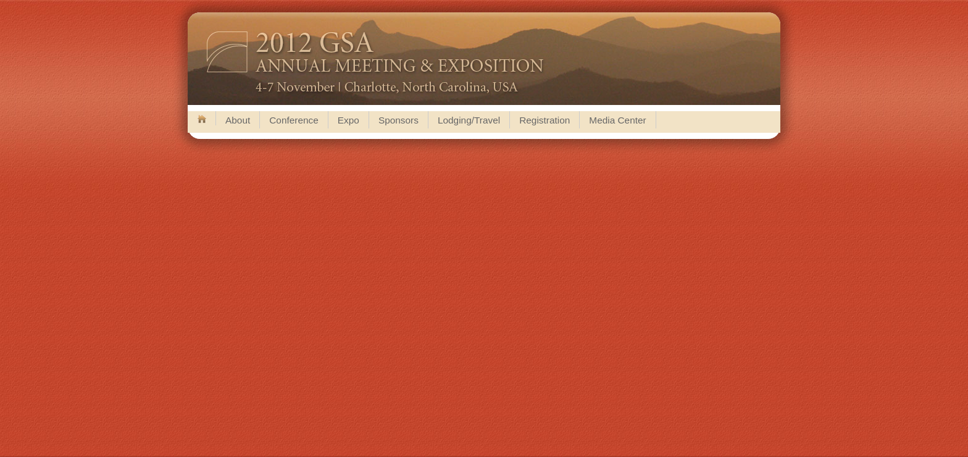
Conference (294, 120)
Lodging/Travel (469, 120)
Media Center (617, 120)
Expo (348, 120)
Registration (544, 120)
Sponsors (398, 120)
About (237, 120)
